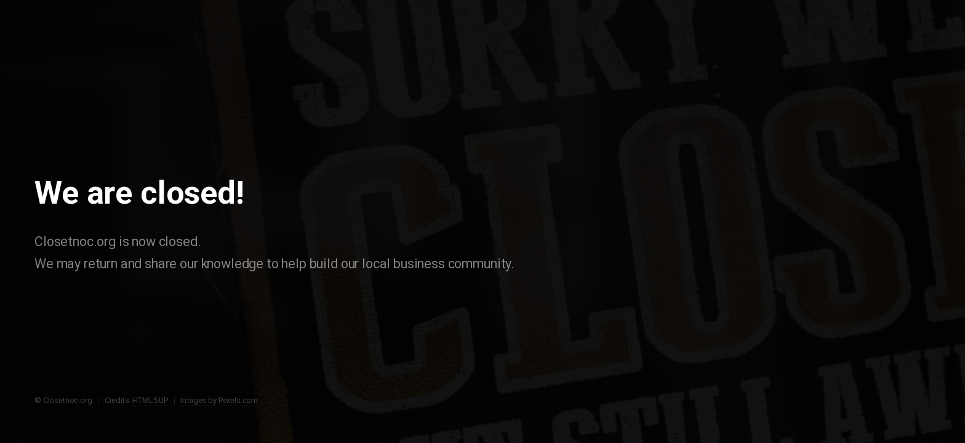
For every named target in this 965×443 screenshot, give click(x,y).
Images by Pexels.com (219, 400)
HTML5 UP (150, 400)
